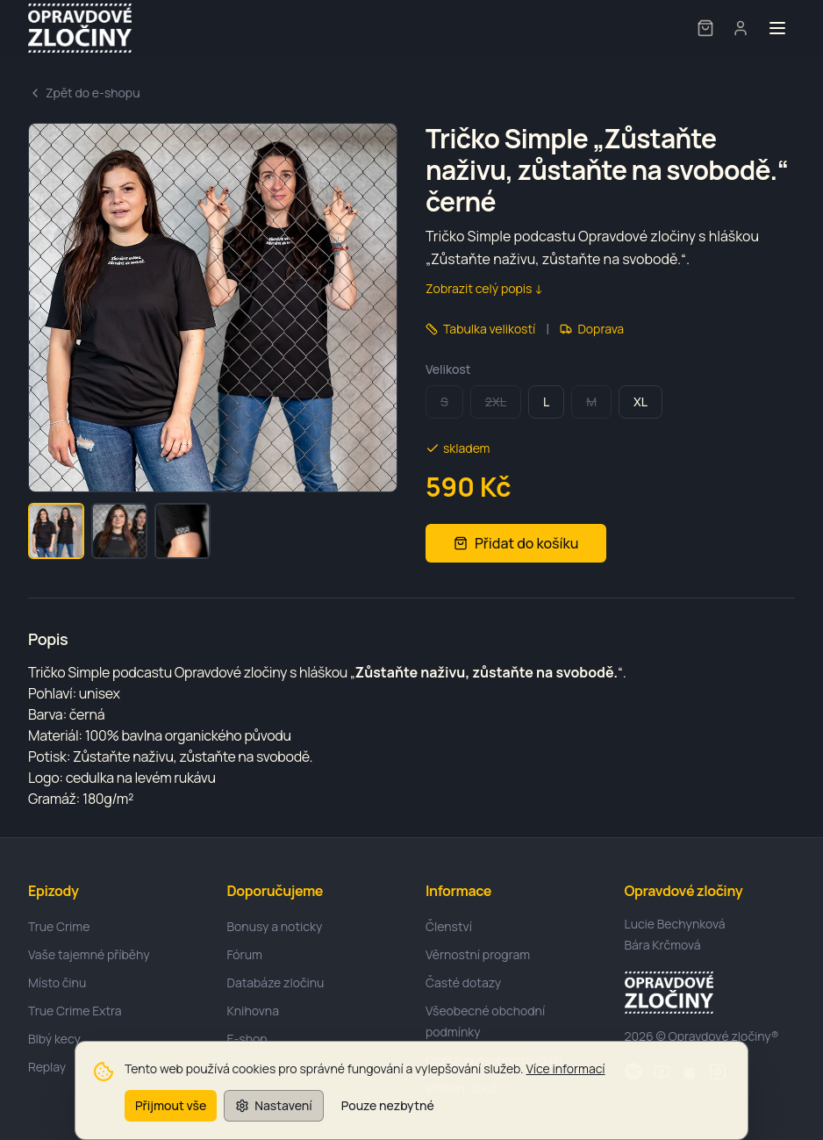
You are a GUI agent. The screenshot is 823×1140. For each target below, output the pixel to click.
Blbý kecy (54, 1038)
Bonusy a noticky (275, 926)
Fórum (244, 954)
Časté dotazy (463, 982)
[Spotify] (633, 1071)
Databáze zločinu (276, 982)
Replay (47, 1066)
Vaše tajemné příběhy (89, 954)
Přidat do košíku (516, 543)
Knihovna (253, 1010)
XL (640, 401)
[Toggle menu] (777, 28)
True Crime (58, 926)
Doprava (592, 328)
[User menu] (740, 28)
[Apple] (689, 1071)
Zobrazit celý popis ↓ (484, 288)
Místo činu (57, 982)
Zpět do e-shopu (84, 92)
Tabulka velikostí (480, 328)
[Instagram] (717, 1071)
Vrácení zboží (463, 1087)
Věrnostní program (478, 954)
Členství (449, 926)
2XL (495, 401)
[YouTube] (661, 1071)
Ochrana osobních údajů (494, 1059)
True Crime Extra (75, 1010)
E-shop (247, 1038)
